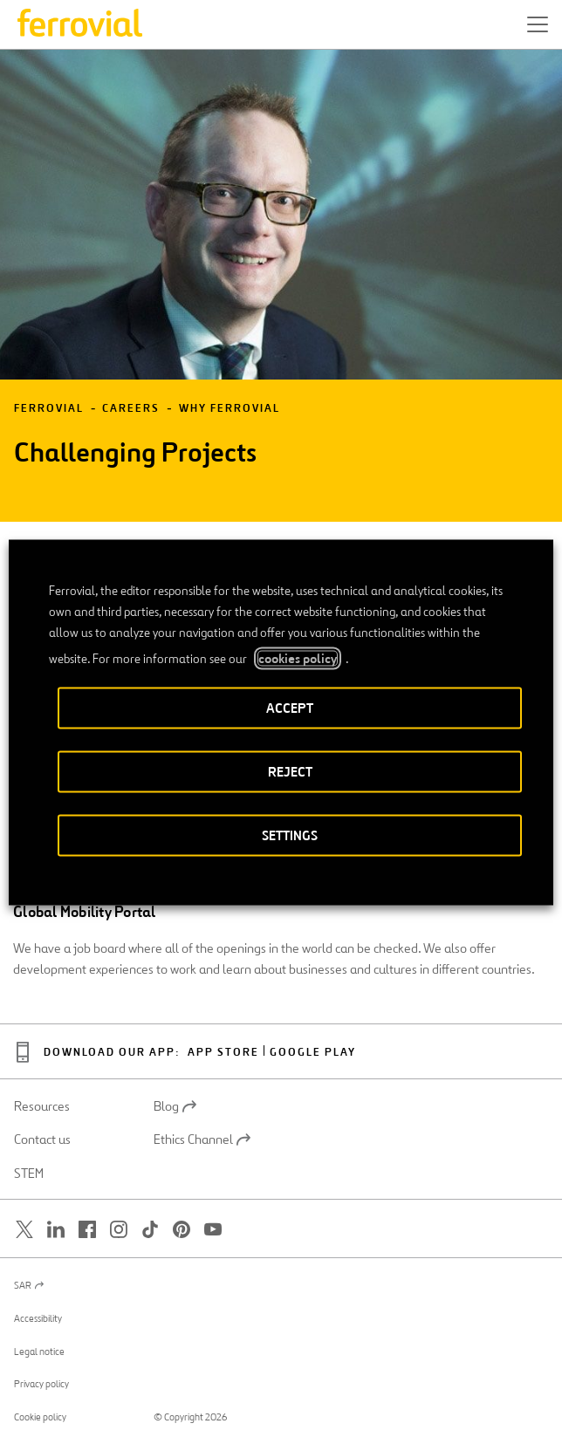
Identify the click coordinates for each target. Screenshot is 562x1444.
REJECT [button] (290, 771)
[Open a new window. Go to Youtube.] (212, 1229)
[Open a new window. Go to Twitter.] (24, 1229)
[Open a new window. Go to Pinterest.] (181, 1229)
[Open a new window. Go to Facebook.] (87, 1229)
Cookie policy (40, 1417)
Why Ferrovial (229, 408)
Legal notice (39, 1351)
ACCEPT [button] (289, 707)
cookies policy (297, 658)
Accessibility (38, 1318)
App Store (223, 1052)
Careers (131, 408)
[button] (537, 24)
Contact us (42, 1139)
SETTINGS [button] (290, 834)
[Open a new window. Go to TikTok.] (150, 1229)
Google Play (313, 1052)
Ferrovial (49, 408)
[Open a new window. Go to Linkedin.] (55, 1229)
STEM (29, 1173)
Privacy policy (41, 1384)
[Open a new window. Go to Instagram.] (118, 1229)
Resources (42, 1106)
